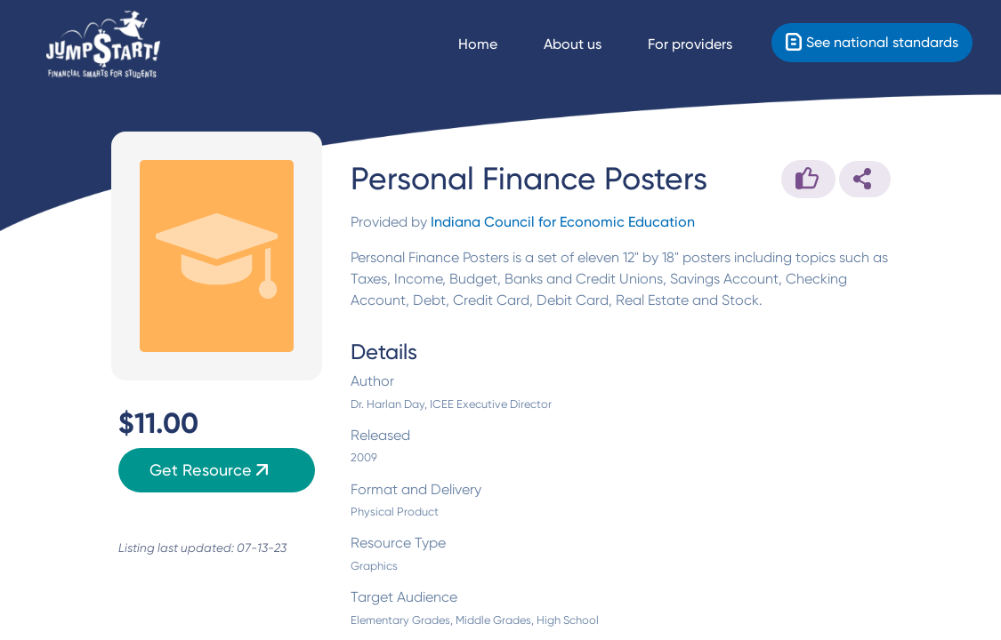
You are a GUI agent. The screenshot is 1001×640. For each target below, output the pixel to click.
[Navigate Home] (494, 44)
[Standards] (872, 42)
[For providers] (706, 44)
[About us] (589, 44)
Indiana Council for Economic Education (563, 221)
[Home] (103, 45)
